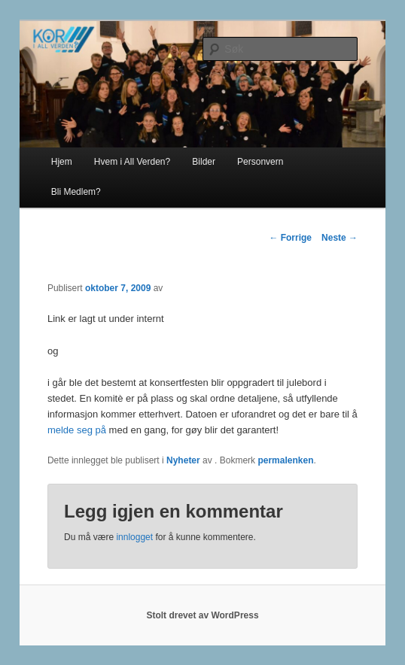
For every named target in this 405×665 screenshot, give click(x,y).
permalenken (285, 460)
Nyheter (183, 460)
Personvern (260, 161)
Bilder (203, 161)
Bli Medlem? (76, 192)
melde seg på (78, 430)
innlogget (134, 537)
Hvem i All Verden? (132, 161)
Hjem (61, 161)
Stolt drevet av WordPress (202, 615)
